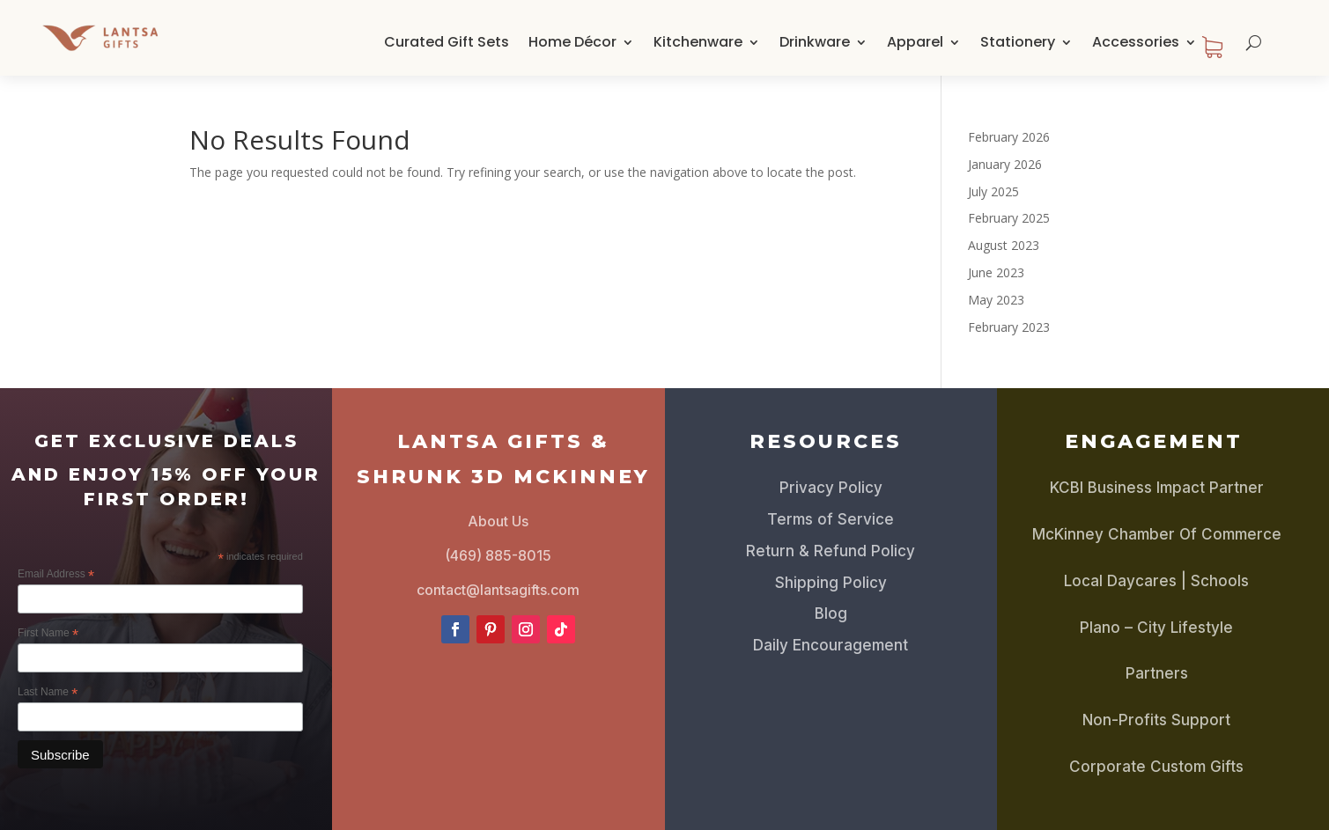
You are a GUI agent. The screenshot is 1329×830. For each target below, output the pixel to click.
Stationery (1017, 42)
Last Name (48, 693)
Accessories (1135, 42)
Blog (831, 613)
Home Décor (572, 42)
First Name (48, 634)
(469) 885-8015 (498, 555)
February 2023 (1009, 327)
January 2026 (1005, 164)
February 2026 (1009, 137)
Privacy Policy (830, 487)
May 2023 (996, 299)
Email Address (56, 575)
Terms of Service (830, 519)
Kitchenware (697, 42)
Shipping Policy (831, 582)
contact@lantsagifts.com (498, 590)
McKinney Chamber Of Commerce (1156, 534)
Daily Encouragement (830, 645)
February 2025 (1009, 217)
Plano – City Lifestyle (1156, 627)
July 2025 (993, 191)
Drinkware (814, 42)
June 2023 (996, 272)
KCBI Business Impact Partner (1157, 487)
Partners (1157, 673)
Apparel (915, 42)
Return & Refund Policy (830, 551)
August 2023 (1003, 245)
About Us (498, 521)
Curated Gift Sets (446, 42)
